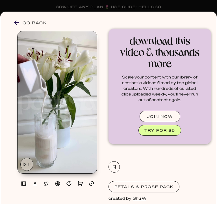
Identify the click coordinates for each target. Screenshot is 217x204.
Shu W (139, 198)
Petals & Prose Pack (143, 186)
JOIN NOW (160, 116)
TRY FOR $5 (159, 130)
